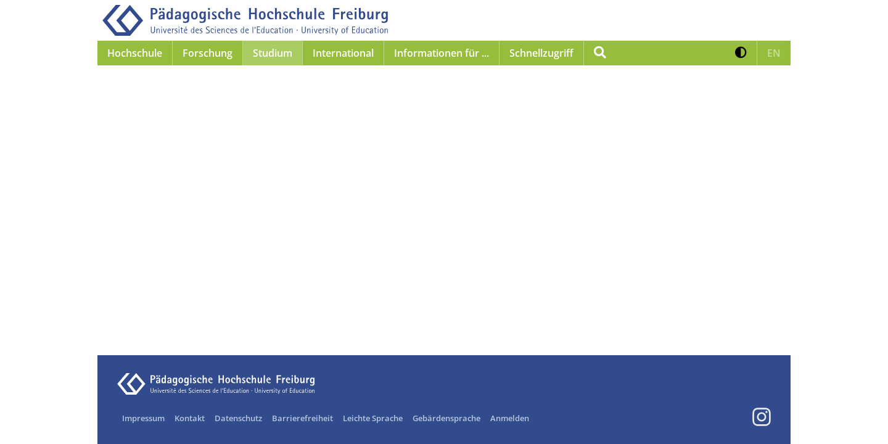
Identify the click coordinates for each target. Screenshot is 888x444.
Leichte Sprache (373, 418)
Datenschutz (238, 418)
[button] (741, 53)
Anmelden (509, 418)
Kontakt (190, 418)
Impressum (143, 418)
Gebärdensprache (446, 418)
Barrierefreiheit (302, 418)
